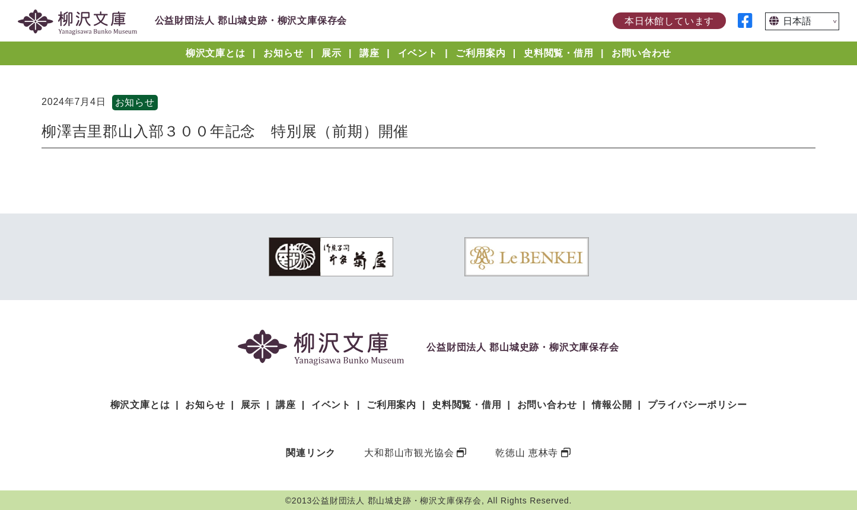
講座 (369, 53)
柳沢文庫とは (216, 53)
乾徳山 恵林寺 (526, 453)
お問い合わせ (641, 53)
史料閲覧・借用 (559, 53)
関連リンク (311, 453)
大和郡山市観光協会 (409, 453)
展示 (331, 53)
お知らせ (283, 53)
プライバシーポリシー (697, 405)
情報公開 (612, 405)
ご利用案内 (480, 53)
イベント (418, 53)
